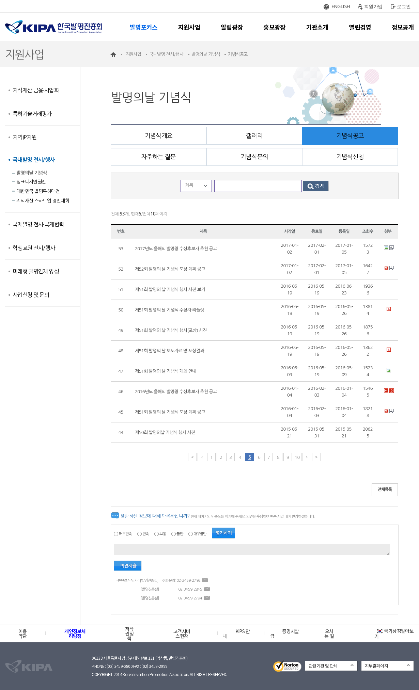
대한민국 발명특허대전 (38, 191)
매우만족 (125, 534)
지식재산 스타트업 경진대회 (42, 200)
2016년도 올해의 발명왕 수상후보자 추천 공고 (176, 391)
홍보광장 (274, 26)
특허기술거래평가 (32, 113)
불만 (179, 534)
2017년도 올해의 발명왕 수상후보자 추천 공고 (176, 248)
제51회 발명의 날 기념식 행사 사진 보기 (170, 289)
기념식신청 (350, 157)
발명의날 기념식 (31, 173)
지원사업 (189, 26)
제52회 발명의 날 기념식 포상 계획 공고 (170, 269)
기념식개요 (159, 136)
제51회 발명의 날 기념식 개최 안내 (165, 371)
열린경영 (360, 26)
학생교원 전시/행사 (34, 248)
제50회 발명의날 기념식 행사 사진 (165, 432)
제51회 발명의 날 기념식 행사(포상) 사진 (171, 330)
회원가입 (373, 6)
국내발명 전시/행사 (34, 159)
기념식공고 (350, 136)
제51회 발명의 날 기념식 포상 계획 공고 (170, 412)
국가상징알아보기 (394, 633)
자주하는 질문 (158, 157)
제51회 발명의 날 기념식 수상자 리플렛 (169, 310)
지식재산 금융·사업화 (36, 90)
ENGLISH (340, 6)
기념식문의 (254, 157)
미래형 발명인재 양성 (36, 271)
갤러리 (254, 136)
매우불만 (199, 534)
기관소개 (317, 26)
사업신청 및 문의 (31, 295)
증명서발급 (284, 633)
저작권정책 (129, 633)
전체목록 (384, 489)
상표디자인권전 (31, 181)
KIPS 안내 (236, 633)
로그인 (403, 6)
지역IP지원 (24, 137)
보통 (162, 534)
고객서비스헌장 (181, 633)
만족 (145, 534)
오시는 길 (329, 633)
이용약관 (22, 633)
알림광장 (232, 26)
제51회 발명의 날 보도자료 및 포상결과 (169, 351)
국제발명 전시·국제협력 (38, 224)
